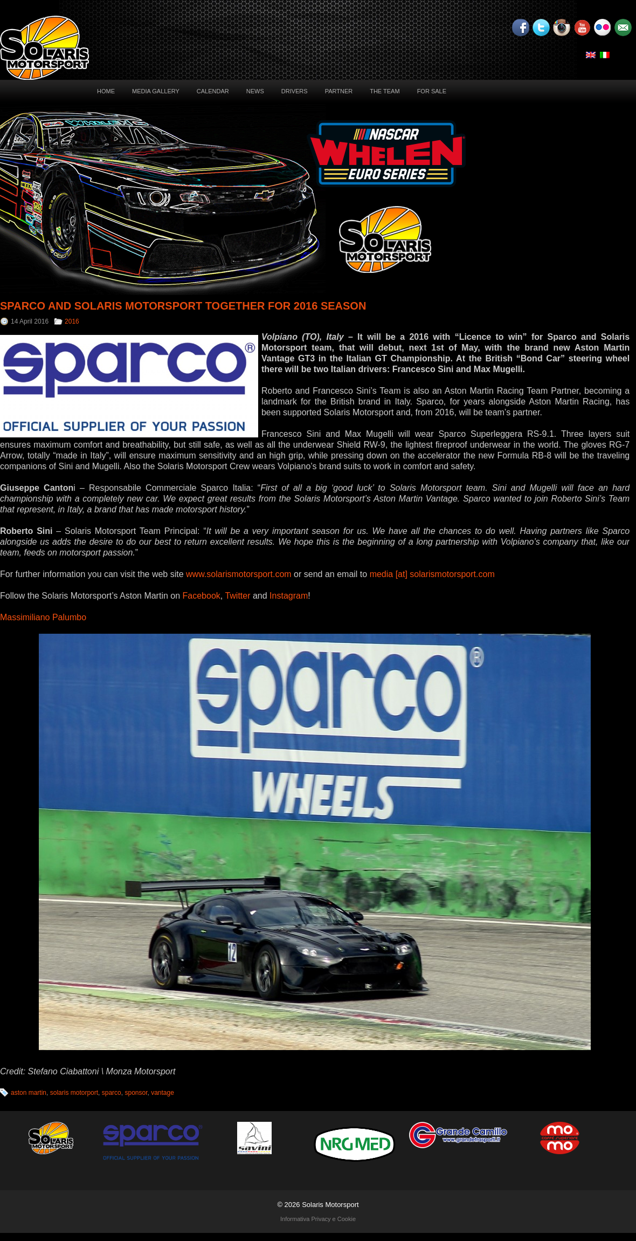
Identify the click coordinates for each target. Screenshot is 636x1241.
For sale (431, 91)
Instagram (288, 595)
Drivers (294, 91)
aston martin (28, 1092)
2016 (72, 321)
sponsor (136, 1092)
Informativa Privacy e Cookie (318, 1219)
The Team (384, 91)
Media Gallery (155, 91)
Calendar (213, 91)
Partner (339, 91)
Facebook (201, 595)
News (255, 91)
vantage (162, 1092)
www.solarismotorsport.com (239, 574)
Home (106, 91)
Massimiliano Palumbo (43, 617)
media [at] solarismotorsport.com (432, 574)
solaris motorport (74, 1092)
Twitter (237, 595)
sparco (111, 1092)
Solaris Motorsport (330, 1205)
